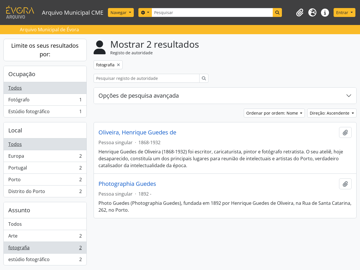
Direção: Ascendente (330, 113)
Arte (45, 237)
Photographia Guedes (127, 183)
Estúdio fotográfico (45, 112)
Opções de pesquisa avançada (138, 95)
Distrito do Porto (45, 192)
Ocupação (21, 74)
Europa (45, 157)
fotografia (45, 249)
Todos (15, 88)
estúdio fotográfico (45, 260)
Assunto (19, 210)
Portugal (45, 169)
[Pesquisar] (212, 12)
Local (15, 130)
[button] (299, 12)
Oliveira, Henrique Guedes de (137, 132)
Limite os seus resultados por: (45, 50)
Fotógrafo (45, 101)
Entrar (342, 12)
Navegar (119, 12)
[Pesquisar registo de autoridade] (147, 78)
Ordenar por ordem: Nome (272, 113)
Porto (45, 181)
